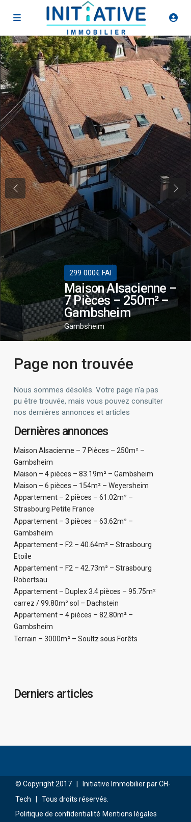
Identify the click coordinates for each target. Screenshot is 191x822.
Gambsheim (84, 326)
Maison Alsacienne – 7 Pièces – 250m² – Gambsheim (120, 300)
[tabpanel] (95, 188)
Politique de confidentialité (57, 814)
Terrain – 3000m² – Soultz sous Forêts (76, 639)
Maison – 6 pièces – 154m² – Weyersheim (81, 485)
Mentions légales (129, 814)
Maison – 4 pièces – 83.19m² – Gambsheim (83, 474)
